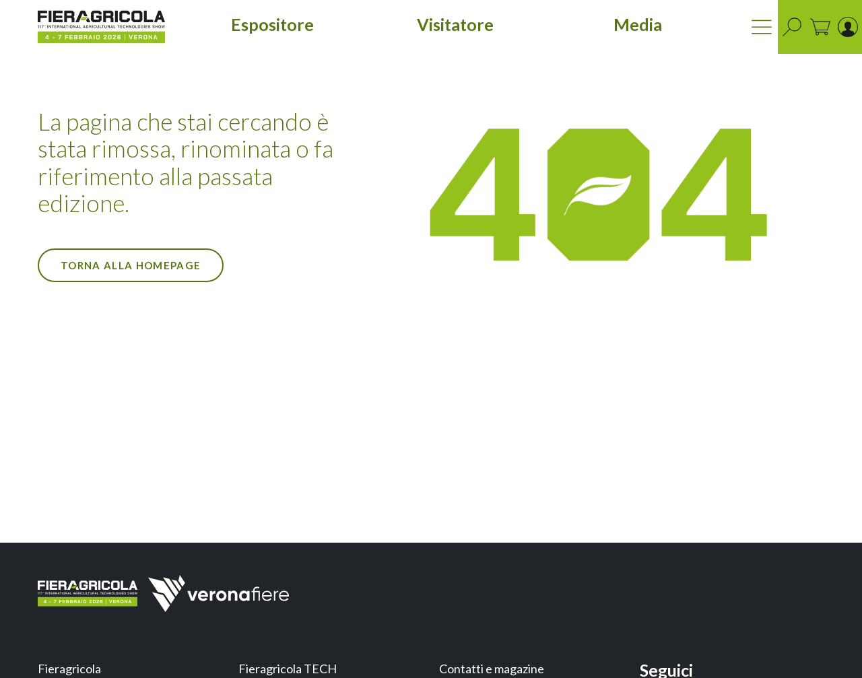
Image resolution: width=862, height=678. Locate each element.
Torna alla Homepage (131, 265)
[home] (101, 26)
